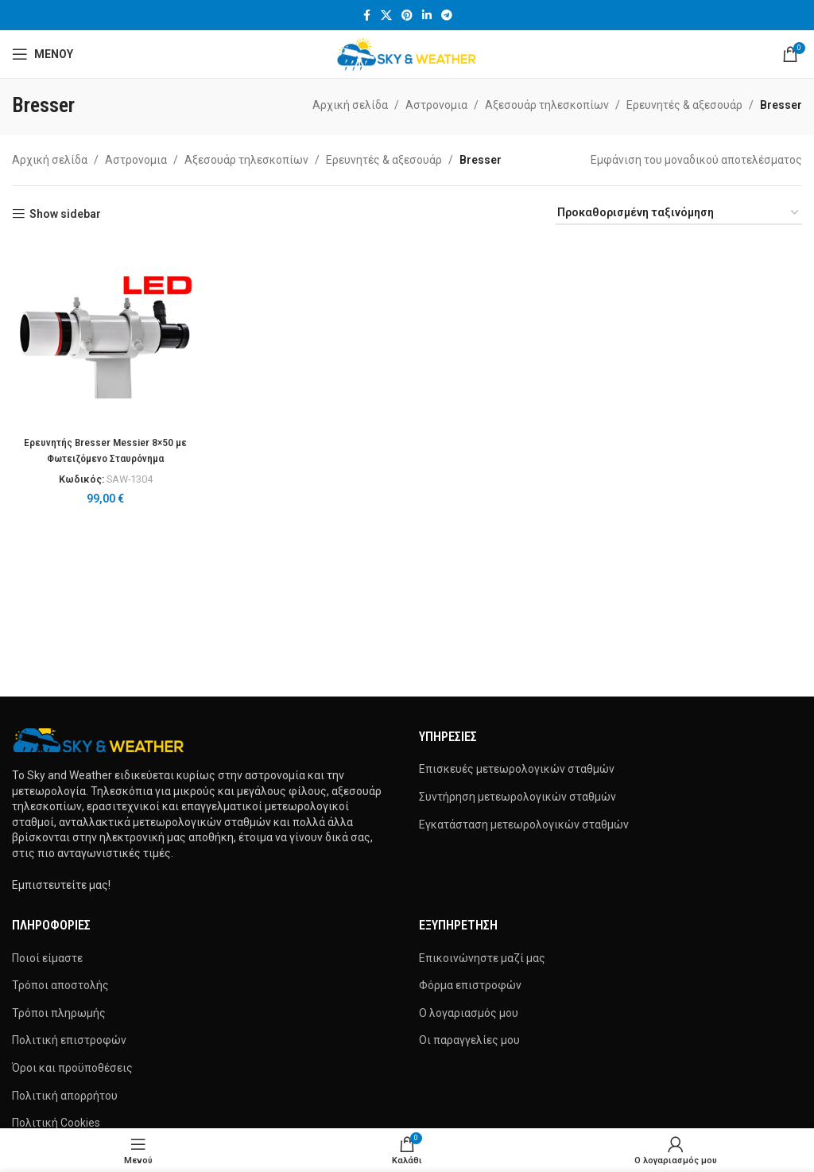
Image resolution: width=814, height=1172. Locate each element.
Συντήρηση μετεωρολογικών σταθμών (517, 796)
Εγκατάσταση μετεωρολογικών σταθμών (524, 824)
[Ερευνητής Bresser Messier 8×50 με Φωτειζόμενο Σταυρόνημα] (105, 334)
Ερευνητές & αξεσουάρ (684, 105)
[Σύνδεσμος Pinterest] (407, 15)
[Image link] (99, 739)
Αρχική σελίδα (350, 105)
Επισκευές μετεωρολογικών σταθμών (516, 769)
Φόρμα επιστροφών (470, 985)
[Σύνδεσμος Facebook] (366, 15)
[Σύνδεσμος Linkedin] (426, 15)
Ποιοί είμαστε (47, 958)
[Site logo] (407, 53)
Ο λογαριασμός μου (468, 1013)
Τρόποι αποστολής (60, 985)
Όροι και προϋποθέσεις (72, 1067)
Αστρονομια (436, 105)
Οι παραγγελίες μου (469, 1040)
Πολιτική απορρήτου (65, 1095)
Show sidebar (65, 214)
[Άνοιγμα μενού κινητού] (42, 54)
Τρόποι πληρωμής (59, 1013)
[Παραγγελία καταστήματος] (679, 213)
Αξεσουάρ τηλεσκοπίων (547, 105)
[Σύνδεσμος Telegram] (446, 15)
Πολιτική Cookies (56, 1122)
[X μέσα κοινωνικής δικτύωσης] (386, 15)
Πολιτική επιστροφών (69, 1040)
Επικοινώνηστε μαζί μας (482, 958)
